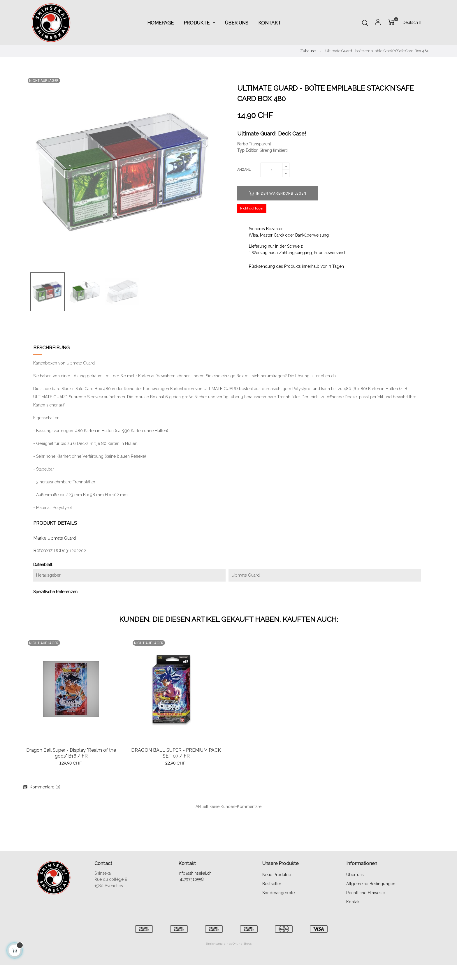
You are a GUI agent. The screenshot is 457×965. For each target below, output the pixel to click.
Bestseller (271, 883)
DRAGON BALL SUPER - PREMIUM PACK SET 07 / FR (176, 753)
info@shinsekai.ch (195, 873)
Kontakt (353, 901)
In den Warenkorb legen (277, 193)
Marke (39, 538)
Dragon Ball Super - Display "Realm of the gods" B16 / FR (71, 753)
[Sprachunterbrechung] (411, 23)
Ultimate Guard (62, 538)
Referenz (43, 550)
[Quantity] (271, 170)
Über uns (355, 874)
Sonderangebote (278, 892)
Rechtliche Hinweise (365, 892)
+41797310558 (191, 879)
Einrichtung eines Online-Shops (228, 943)
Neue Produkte (276, 874)
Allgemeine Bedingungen (370, 883)
